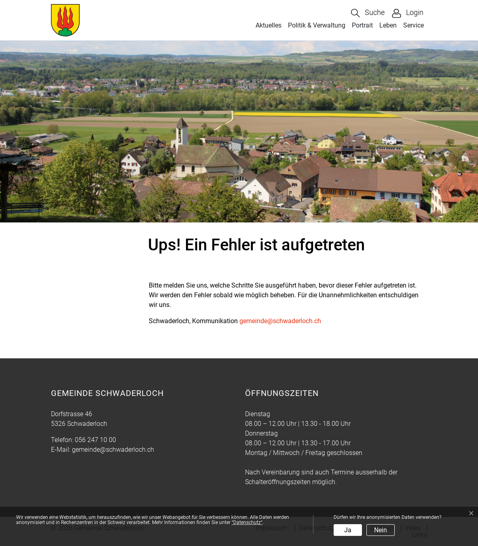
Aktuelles (268, 25)
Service (413, 25)
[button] (367, 13)
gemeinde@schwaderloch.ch (280, 321)
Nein (380, 530)
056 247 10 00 (95, 440)
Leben (388, 25)
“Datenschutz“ (247, 522)
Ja (347, 530)
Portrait (362, 25)
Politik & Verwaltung (316, 25)
